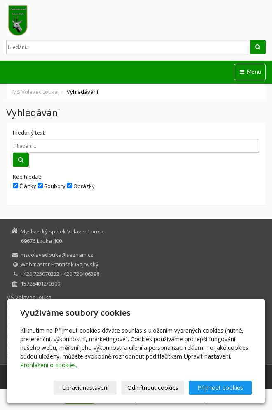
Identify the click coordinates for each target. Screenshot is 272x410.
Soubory (52, 186)
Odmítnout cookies (152, 387)
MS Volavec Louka (35, 92)
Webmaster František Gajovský (59, 264)
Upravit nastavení (85, 387)
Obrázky (81, 186)
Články (24, 186)
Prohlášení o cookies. (48, 365)
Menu (250, 71)
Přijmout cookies (220, 387)
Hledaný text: (29, 132)
